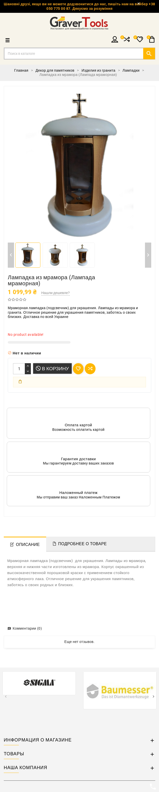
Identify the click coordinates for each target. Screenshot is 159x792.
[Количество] (19, 368)
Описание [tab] (28, 544)
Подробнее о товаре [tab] (82, 543)
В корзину (52, 368)
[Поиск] (79, 54)
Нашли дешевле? (55, 293)
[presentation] (5, 696)
